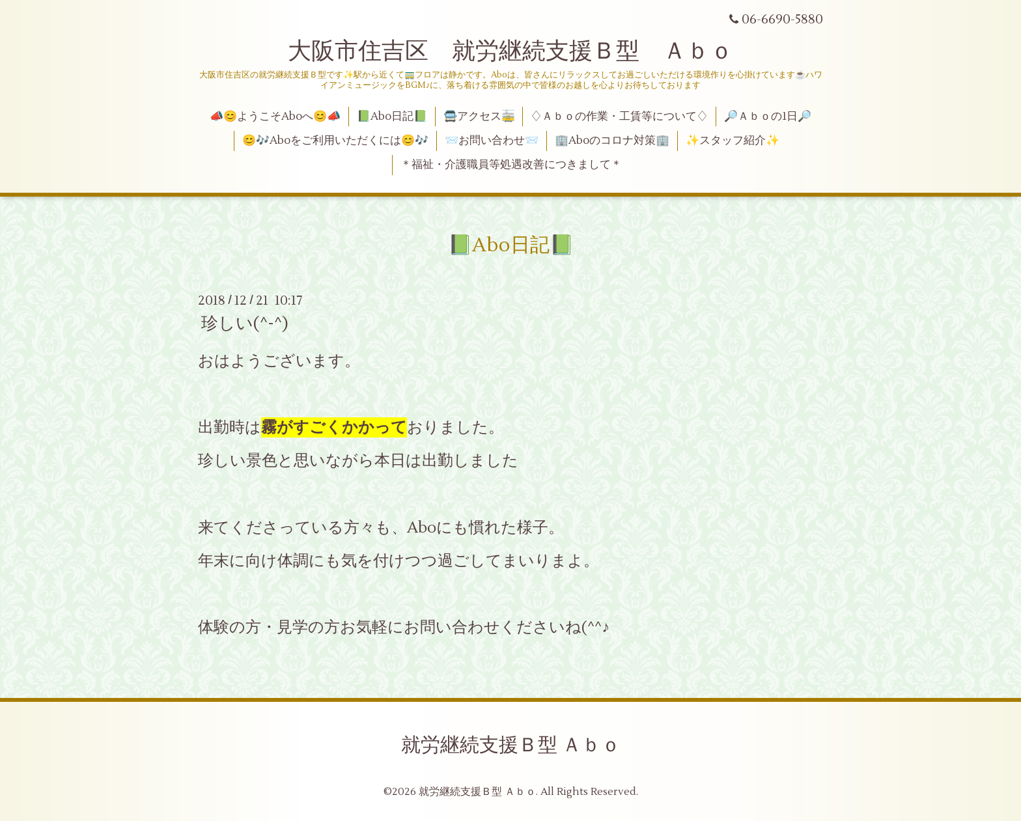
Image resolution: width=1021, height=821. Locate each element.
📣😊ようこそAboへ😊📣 (275, 116)
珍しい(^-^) (244, 324)
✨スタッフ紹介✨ (732, 140)
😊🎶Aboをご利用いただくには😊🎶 (335, 140)
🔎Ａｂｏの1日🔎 (767, 116)
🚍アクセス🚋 (479, 116)
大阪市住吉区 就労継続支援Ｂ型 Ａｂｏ (510, 51)
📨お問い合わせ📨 (491, 140)
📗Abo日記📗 (392, 116)
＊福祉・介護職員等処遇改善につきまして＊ (511, 165)
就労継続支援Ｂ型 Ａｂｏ (511, 745)
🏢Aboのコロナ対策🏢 (612, 140)
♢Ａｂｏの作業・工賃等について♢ (619, 116)
